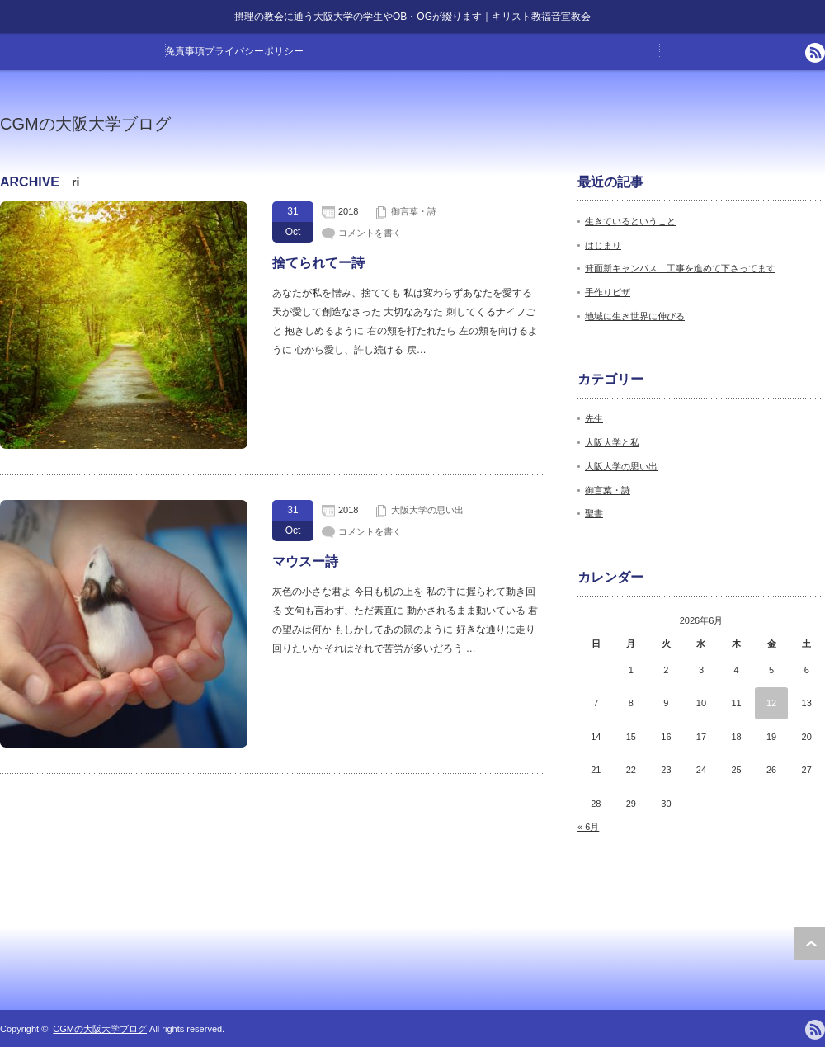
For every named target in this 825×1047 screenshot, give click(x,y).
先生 (594, 418)
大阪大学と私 (612, 442)
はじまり (603, 245)
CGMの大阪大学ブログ (85, 124)
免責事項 (185, 51)
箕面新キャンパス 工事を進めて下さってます (680, 268)
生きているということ (630, 221)
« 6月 (588, 827)
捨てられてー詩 (318, 263)
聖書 (594, 513)
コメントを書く (370, 233)
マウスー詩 (305, 561)
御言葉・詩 (413, 211)
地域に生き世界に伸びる (635, 316)
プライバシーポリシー (254, 51)
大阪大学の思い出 (427, 510)
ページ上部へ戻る (809, 943)
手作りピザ (607, 292)
